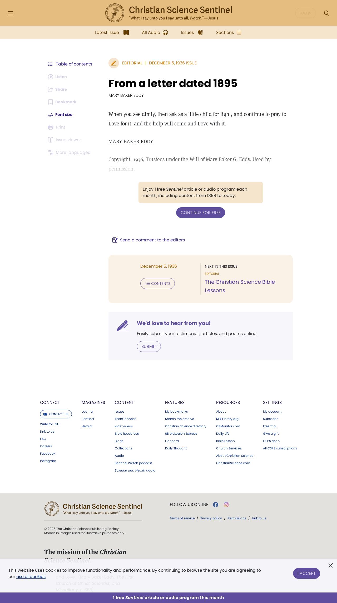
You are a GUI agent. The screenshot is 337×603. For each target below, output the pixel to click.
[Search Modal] (326, 13)
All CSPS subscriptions (280, 447)
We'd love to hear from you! (171, 323)
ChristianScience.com (233, 462)
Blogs (119, 440)
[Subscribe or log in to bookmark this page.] (63, 102)
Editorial (130, 63)
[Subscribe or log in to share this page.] (58, 89)
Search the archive (179, 418)
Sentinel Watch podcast (133, 462)
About (221, 411)
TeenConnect (125, 418)
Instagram (48, 460)
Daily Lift (222, 433)
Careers (46, 445)
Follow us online (189, 504)
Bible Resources (127, 433)
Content (124, 402)
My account (272, 411)
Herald (87, 425)
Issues (119, 411)
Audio (119, 455)
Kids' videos (124, 425)
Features (175, 402)
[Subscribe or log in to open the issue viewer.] (65, 140)
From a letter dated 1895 (170, 83)
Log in (305, 13)
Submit (146, 346)
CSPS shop (271, 440)
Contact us (55, 413)
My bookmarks (176, 411)
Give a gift (271, 433)
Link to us (47, 431)
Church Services (228, 447)
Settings (272, 402)
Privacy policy (211, 517)
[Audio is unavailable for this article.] (58, 76)
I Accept (307, 572)
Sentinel (88, 418)
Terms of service (182, 517)
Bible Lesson (225, 440)
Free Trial (269, 425)
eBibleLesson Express (181, 433)
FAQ (43, 438)
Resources (228, 402)
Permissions (237, 517)
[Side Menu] (10, 13)
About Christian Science (234, 455)
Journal (87, 411)
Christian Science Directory (185, 425)
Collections (123, 447)
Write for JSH (49, 423)
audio (135, 470)
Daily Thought (176, 447)
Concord (172, 440)
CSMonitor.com (228, 425)
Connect (50, 402)
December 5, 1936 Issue (170, 63)
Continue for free (199, 212)
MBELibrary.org (227, 418)
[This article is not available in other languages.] (69, 152)
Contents (155, 283)
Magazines (93, 402)
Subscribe (270, 418)
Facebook (47, 453)
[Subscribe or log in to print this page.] (57, 127)
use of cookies (31, 577)
